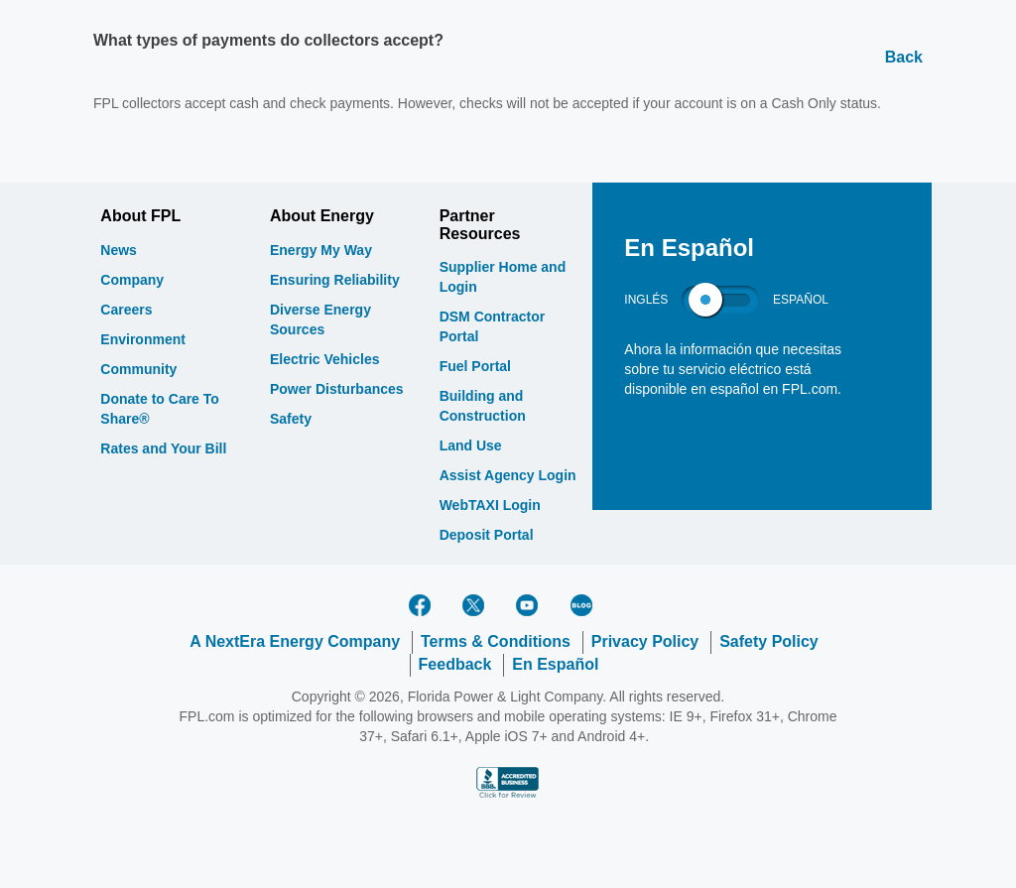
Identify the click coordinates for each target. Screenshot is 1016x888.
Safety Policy (769, 641)
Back (904, 57)
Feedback (455, 664)
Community (138, 369)
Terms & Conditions (496, 641)
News (118, 250)
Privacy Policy (645, 641)
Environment (143, 339)
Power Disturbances (337, 389)
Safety (291, 419)
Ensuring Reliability (335, 280)
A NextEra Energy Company (295, 641)
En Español (555, 664)
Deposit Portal (487, 535)
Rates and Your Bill (163, 448)
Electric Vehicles (325, 359)
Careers (126, 309)
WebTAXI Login (490, 505)
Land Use (471, 445)
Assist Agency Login (508, 475)
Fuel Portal (475, 366)
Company (132, 280)
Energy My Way (321, 250)
